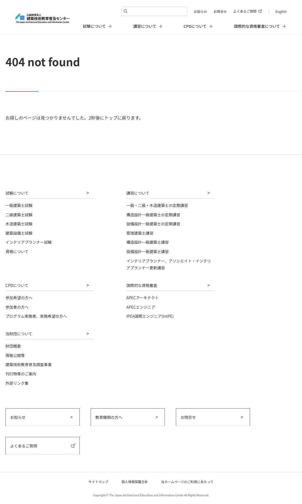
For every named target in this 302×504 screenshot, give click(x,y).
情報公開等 (15, 355)
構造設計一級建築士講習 (147, 242)
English (281, 11)
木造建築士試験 (18, 223)
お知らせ (200, 11)
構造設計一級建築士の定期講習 (153, 214)
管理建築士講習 (139, 233)
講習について (137, 193)
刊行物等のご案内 (20, 373)
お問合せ (220, 11)
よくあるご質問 (244, 11)
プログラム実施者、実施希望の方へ (36, 316)
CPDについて (16, 285)
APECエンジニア (140, 307)
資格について (17, 251)
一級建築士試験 (18, 205)
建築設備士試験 (18, 233)
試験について (17, 193)
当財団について (18, 333)
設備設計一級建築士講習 (147, 251)
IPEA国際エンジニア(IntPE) (150, 316)
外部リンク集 (17, 383)
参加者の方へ (17, 307)
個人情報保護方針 (134, 481)
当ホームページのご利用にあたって (187, 481)
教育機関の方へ (108, 417)
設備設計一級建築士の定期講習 (153, 223)
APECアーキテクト (142, 297)
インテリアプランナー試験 (28, 242)
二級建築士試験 (18, 214)
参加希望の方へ (18, 297)
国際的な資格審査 (141, 285)
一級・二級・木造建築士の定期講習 (157, 205)
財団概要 (13, 346)
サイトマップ (98, 481)
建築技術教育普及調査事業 (28, 364)
